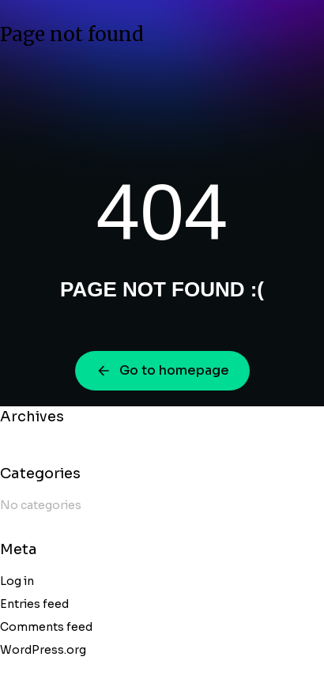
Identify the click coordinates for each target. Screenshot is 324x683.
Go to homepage (162, 370)
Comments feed (46, 627)
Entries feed (34, 604)
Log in (17, 581)
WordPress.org (43, 650)
